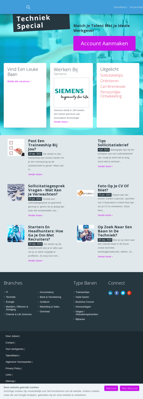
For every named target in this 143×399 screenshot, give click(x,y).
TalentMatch (120, 7)
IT (7, 292)
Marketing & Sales (50, 306)
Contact (10, 342)
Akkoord (111, 388)
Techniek (10, 297)
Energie (10, 301)
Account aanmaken (104, 43)
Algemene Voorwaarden (18, 361)
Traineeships (82, 292)
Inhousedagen (83, 306)
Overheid (45, 311)
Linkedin (110, 293)
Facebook (117, 293)
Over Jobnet (12, 336)
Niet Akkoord (129, 388)
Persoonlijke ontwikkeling (111, 94)
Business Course (85, 301)
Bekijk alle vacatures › (19, 81)
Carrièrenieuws (112, 86)
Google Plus (129, 293)
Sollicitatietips (111, 75)
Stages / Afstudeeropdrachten (87, 313)
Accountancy (47, 292)
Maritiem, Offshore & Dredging (17, 308)
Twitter (123, 293)
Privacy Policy (13, 368)
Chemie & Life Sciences (19, 314)
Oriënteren (109, 80)
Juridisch (44, 301)
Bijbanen (80, 319)
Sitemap (10, 381)
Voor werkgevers (15, 349)
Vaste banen (82, 297)
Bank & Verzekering (50, 297)
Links (8, 374)
